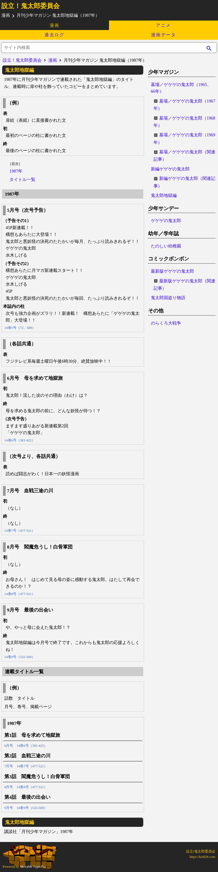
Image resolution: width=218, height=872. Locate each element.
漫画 (55, 25)
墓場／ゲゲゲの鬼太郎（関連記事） (184, 155)
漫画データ (163, 34)
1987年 (15, 171)
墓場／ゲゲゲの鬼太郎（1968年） (184, 122)
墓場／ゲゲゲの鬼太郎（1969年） (184, 138)
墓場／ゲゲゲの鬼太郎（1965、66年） (181, 88)
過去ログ (54, 34)
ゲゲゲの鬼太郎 (166, 220)
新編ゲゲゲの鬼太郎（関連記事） (184, 182)
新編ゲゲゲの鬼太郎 (170, 169)
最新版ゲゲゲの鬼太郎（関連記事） (184, 284)
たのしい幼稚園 (166, 246)
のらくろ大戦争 (166, 323)
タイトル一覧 (22, 179)
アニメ (163, 25)
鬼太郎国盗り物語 (168, 297)
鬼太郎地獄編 (164, 195)
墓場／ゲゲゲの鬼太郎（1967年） (184, 105)
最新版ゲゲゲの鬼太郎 (172, 271)
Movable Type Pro (33, 866)
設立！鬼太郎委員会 (30, 5)
